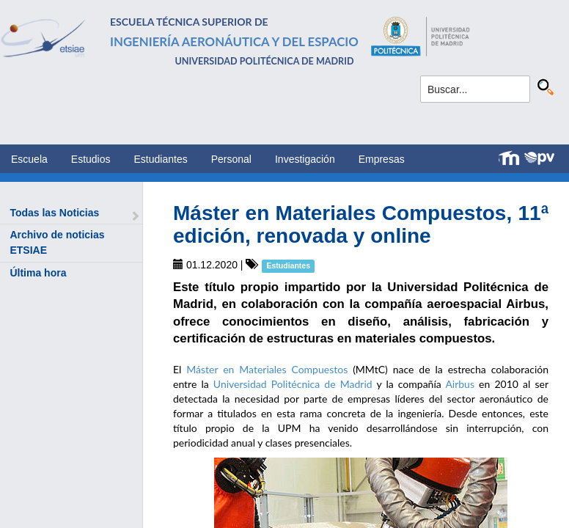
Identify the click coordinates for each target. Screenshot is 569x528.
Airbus (459, 384)
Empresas (382, 159)
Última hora (38, 273)
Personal (231, 159)
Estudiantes (161, 159)
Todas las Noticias (54, 213)
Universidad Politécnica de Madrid (292, 384)
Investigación (305, 159)
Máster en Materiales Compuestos (267, 369)
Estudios (91, 159)
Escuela (29, 159)
